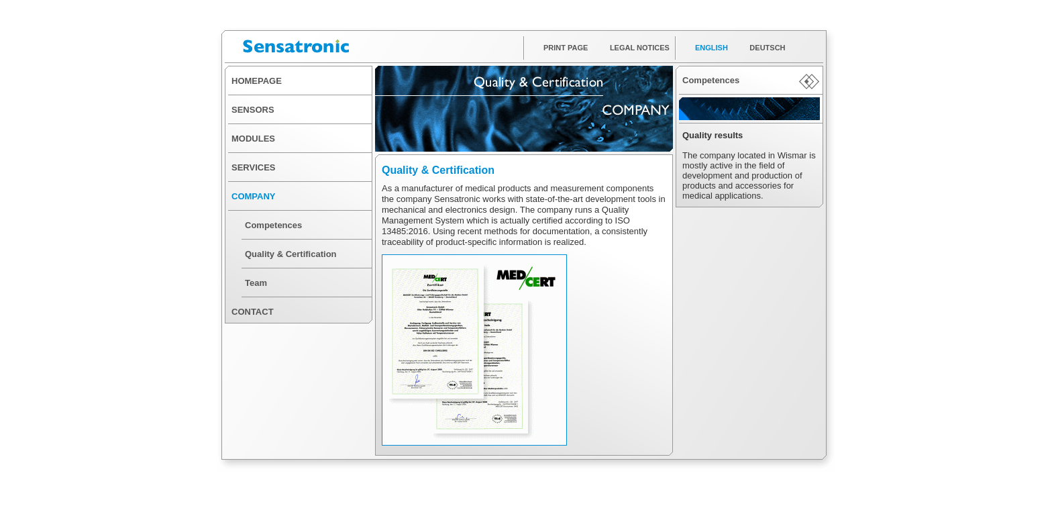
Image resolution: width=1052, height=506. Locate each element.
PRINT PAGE (565, 48)
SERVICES (253, 167)
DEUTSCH (767, 48)
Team (256, 283)
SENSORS (252, 110)
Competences (273, 225)
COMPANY (253, 196)
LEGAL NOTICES (640, 48)
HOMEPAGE (256, 81)
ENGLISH (711, 48)
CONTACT (252, 312)
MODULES (253, 139)
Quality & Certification (291, 254)
